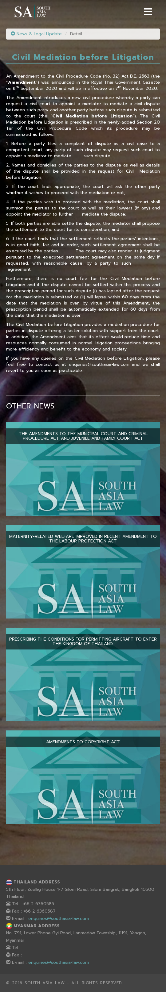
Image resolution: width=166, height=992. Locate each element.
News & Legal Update (36, 34)
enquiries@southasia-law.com (58, 918)
